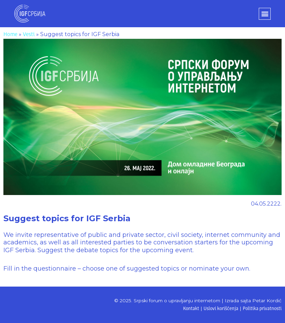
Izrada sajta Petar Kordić (253, 300)
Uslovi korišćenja (221, 309)
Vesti (29, 34)
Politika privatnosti (262, 309)
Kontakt (191, 309)
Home (10, 34)
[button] (265, 14)
